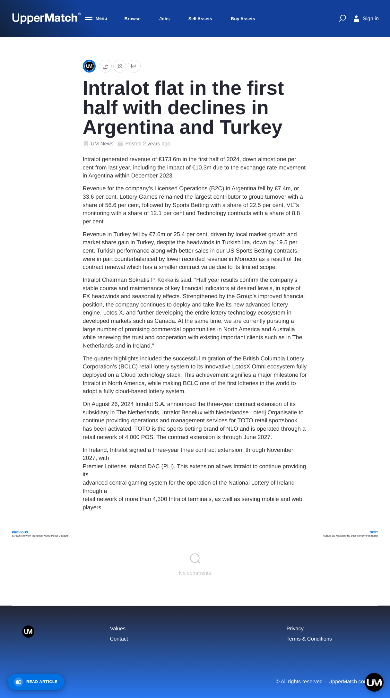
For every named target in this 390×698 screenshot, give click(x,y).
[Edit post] (119, 66)
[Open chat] (374, 682)
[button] (105, 66)
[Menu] (96, 18)
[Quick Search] (342, 18)
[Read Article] (36, 682)
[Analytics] (134, 66)
